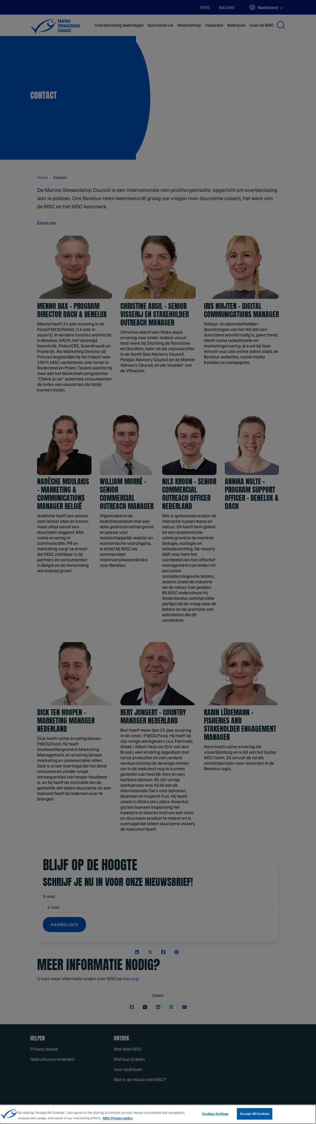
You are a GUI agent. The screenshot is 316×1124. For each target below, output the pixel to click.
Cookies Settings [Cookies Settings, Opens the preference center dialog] (215, 1113)
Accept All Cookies (254, 1113)
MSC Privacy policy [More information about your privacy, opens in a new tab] (118, 1118)
